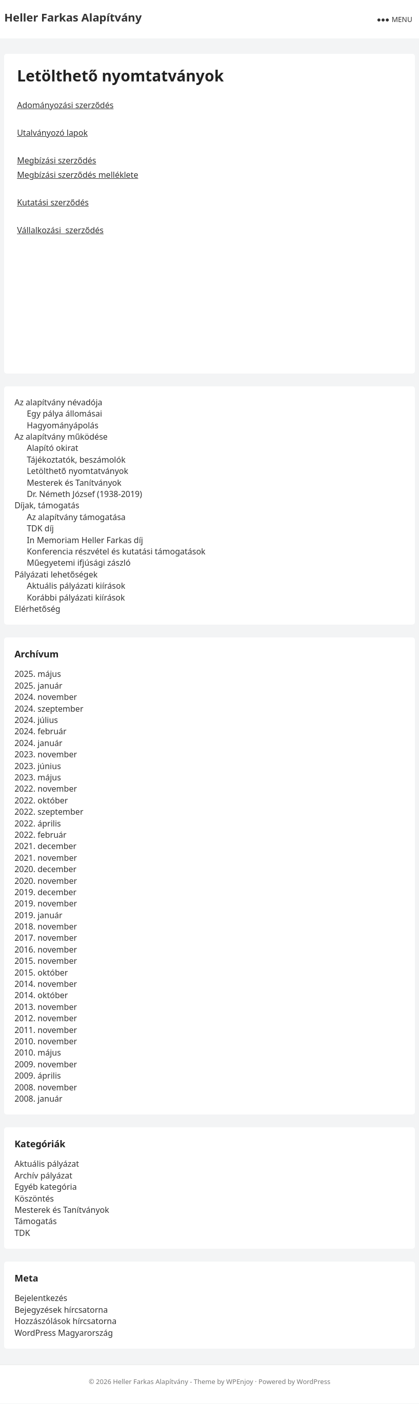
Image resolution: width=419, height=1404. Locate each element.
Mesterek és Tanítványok (74, 482)
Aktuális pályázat (46, 1164)
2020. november (45, 880)
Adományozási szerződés (65, 105)
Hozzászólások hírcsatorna (65, 1321)
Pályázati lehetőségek (55, 574)
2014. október (41, 995)
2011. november (45, 1030)
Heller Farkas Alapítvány (73, 17)
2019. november (45, 903)
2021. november (45, 857)
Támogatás (35, 1221)
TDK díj (40, 528)
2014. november (45, 983)
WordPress (314, 1381)
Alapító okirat (52, 448)
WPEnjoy (239, 1381)
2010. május (37, 1052)
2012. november (45, 1018)
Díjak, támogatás (46, 505)
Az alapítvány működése (61, 436)
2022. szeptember (48, 811)
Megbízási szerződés (56, 160)
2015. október (41, 972)
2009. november (45, 1064)
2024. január (38, 743)
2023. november (45, 754)
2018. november (45, 926)
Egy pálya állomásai (64, 413)
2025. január (38, 685)
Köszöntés (34, 1198)
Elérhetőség (37, 608)
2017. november (45, 938)
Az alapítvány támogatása (76, 517)
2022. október (41, 800)
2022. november (45, 788)
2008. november (45, 1087)
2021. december (45, 846)
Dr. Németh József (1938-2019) (84, 494)
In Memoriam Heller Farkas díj (85, 540)
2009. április (37, 1075)
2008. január (38, 1098)
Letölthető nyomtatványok (77, 471)
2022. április (37, 823)
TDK (22, 1232)
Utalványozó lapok (52, 132)
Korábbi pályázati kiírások (76, 597)
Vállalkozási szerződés (60, 230)
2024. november (45, 697)
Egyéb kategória (45, 1186)
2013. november (45, 1007)
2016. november (45, 949)
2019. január (38, 915)
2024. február (40, 731)
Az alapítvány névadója (58, 402)
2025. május (37, 674)
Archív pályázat (43, 1175)
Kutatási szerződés (53, 202)
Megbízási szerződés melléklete (77, 174)
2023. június (37, 766)
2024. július (36, 720)
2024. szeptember (48, 708)
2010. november (45, 1041)
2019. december (45, 892)
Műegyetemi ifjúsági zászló (78, 562)
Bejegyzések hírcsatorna (61, 1309)
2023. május (37, 777)
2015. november (45, 960)
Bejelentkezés (40, 1298)
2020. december (45, 869)
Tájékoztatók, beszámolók (76, 459)
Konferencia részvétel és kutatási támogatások (116, 551)
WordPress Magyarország (63, 1332)
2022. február (40, 834)
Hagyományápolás (62, 425)
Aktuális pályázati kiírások (76, 585)
